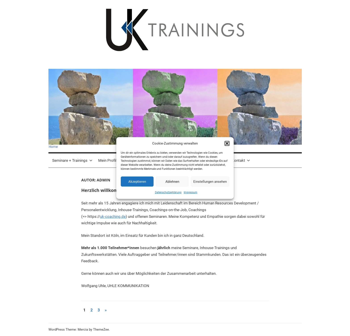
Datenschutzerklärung (168, 192)
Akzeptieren (137, 182)
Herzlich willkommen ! (106, 190)
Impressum (190, 192)
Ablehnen (172, 182)
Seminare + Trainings (72, 160)
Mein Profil (107, 160)
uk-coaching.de (113, 216)
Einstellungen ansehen (210, 182)
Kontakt (241, 160)
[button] (227, 143)
